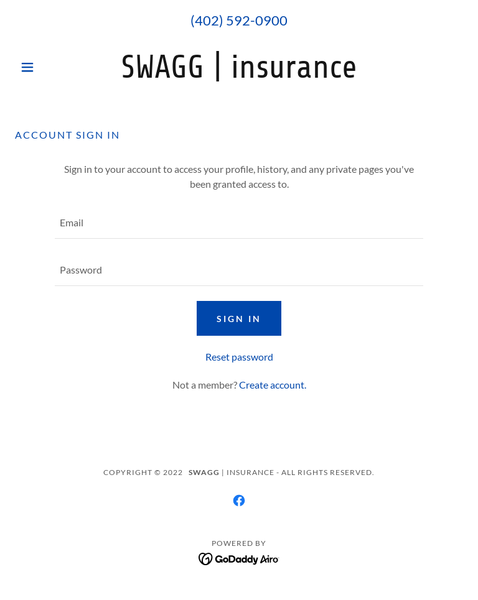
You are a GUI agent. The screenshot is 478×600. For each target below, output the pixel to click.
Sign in (239, 318)
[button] (48, 67)
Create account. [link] (272, 384)
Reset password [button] (239, 356)
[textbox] (239, 222)
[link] (239, 74)
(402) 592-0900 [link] (239, 20)
